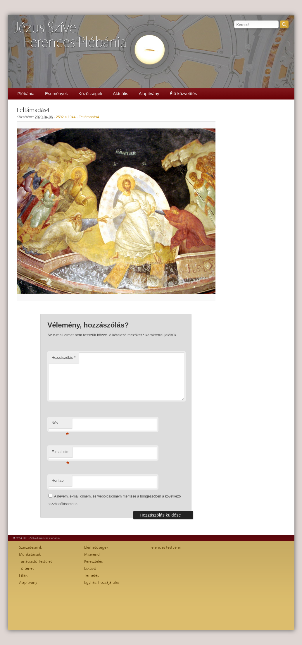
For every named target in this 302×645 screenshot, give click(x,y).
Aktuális (120, 93)
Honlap (57, 480)
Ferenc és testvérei (165, 547)
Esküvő (90, 568)
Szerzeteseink (30, 547)
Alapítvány (149, 93)
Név (60, 424)
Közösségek (90, 93)
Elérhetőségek (96, 547)
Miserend (92, 554)
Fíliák (23, 575)
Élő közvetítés (183, 93)
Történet (26, 568)
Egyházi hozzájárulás (101, 582)
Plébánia (26, 93)
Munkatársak (30, 554)
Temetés (91, 575)
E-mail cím (60, 453)
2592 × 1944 (65, 117)
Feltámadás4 (89, 117)
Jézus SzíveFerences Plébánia (70, 35)
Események (56, 93)
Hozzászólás (63, 357)
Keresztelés (93, 561)
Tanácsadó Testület (35, 561)
